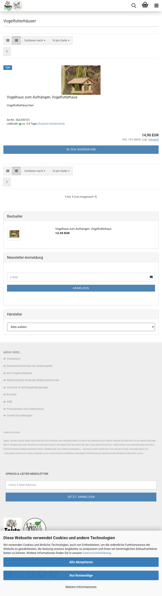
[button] (7, 40)
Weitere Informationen (81, 587)
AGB (9, 401)
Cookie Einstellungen (19, 415)
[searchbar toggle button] (133, 5)
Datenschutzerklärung (97, 553)
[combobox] (34, 40)
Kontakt (12, 394)
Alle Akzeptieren (81, 562)
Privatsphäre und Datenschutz (25, 409)
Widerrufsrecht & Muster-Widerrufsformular (33, 380)
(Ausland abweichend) (51, 123)
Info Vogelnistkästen (19, 373)
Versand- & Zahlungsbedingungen (27, 387)
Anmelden (81, 288)
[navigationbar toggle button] (156, 5)
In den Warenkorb (81, 149)
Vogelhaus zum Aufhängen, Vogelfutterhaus (42, 97)
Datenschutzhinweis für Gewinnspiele (29, 366)
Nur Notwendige (81, 575)
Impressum (14, 358)
